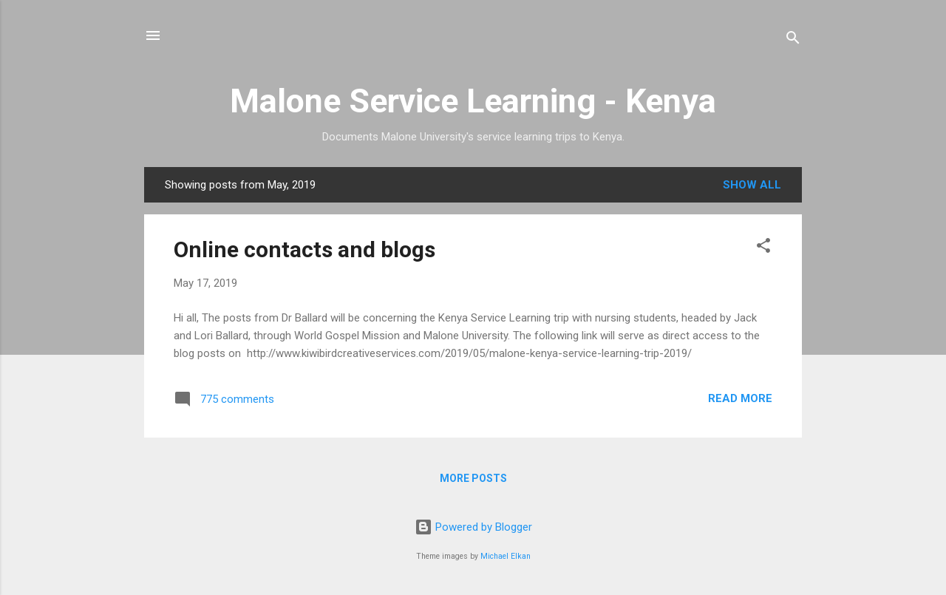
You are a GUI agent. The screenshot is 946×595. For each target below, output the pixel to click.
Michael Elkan (505, 556)
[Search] (793, 40)
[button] (763, 248)
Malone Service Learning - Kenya (473, 100)
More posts (473, 478)
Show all (752, 184)
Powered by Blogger (473, 527)
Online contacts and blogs (304, 249)
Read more (740, 398)
